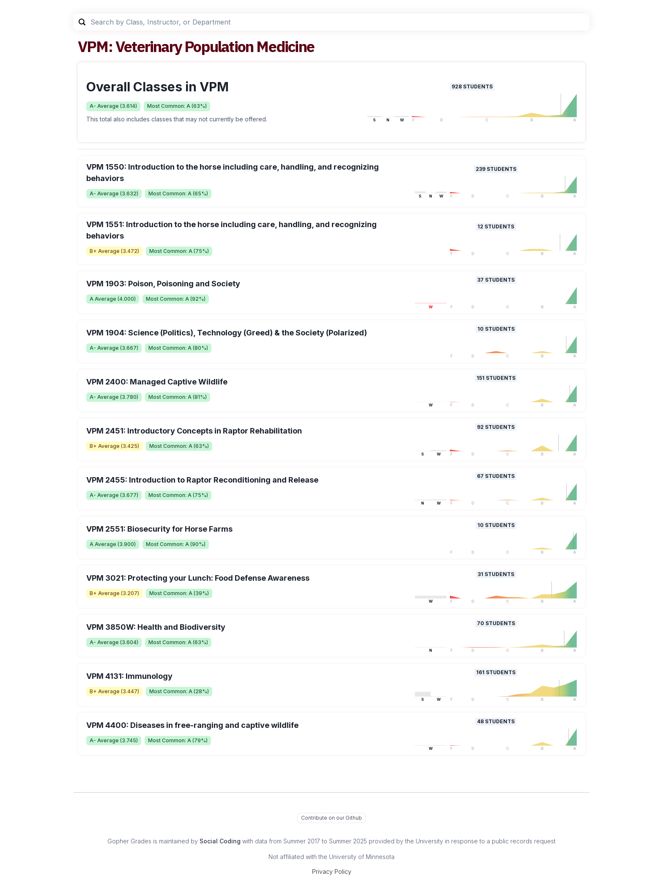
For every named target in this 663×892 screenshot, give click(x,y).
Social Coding (220, 841)
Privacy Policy (331, 871)
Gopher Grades (129, 841)
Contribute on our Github (331, 818)
